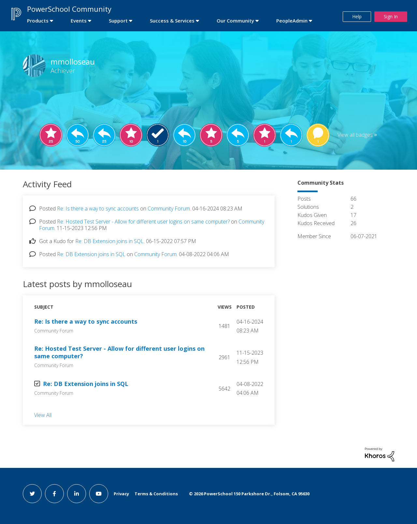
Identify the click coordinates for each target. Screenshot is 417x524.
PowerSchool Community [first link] (69, 9)
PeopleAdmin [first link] (292, 20)
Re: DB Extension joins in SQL (109, 241)
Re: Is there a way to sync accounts (98, 208)
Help (357, 16)
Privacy (121, 494)
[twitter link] (32, 493)
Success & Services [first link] (172, 20)
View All (42, 415)
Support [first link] (118, 20)
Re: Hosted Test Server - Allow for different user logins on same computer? (143, 221)
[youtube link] (98, 493)
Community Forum (169, 208)
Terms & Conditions (156, 494)
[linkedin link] (76, 493)
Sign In (391, 16)
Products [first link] (38, 20)
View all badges (355, 134)
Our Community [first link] (235, 20)
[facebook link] (54, 493)
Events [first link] (79, 20)
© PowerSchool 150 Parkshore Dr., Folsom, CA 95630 (249, 494)
